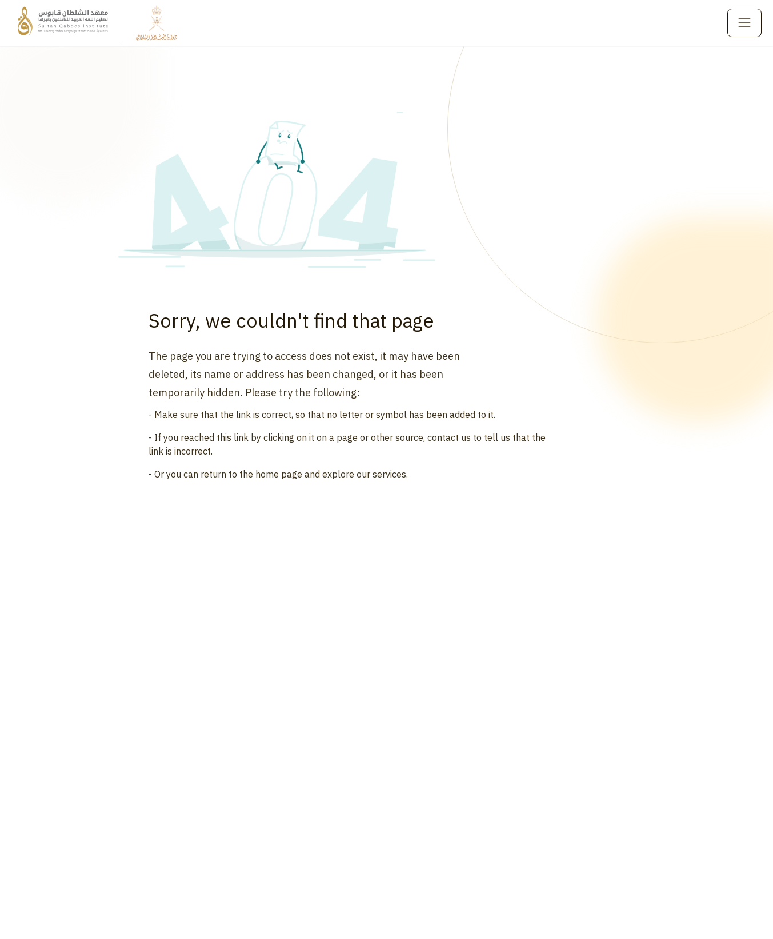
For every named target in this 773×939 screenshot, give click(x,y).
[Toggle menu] (744, 23)
